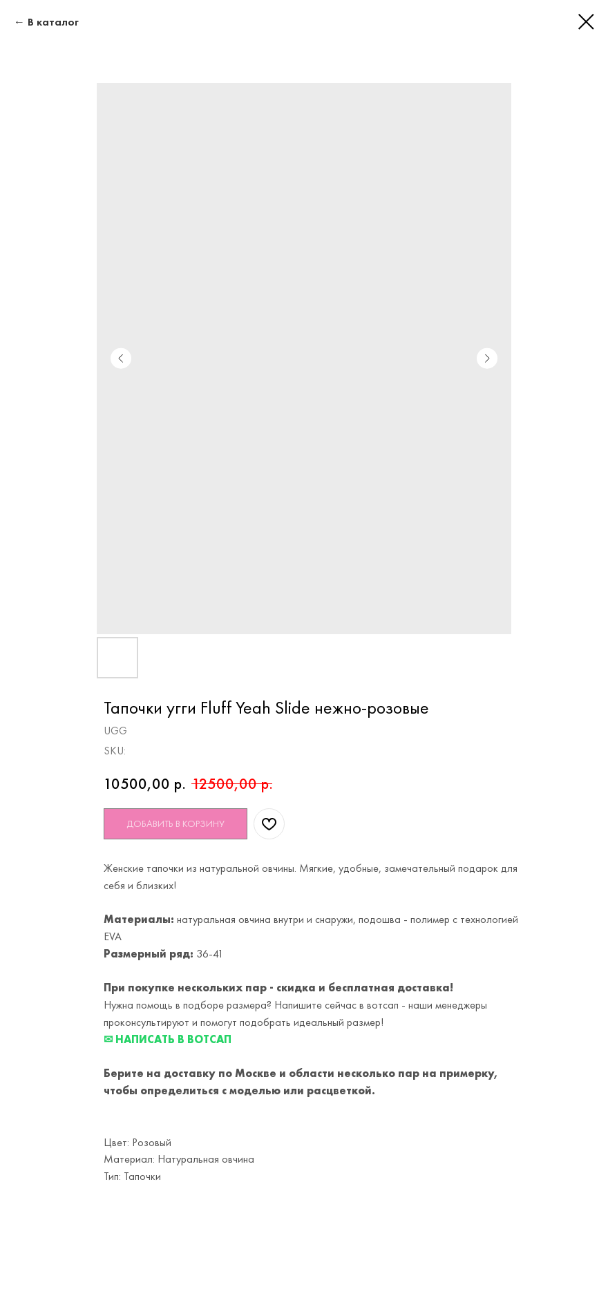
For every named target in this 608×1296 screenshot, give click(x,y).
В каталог (53, 22)
